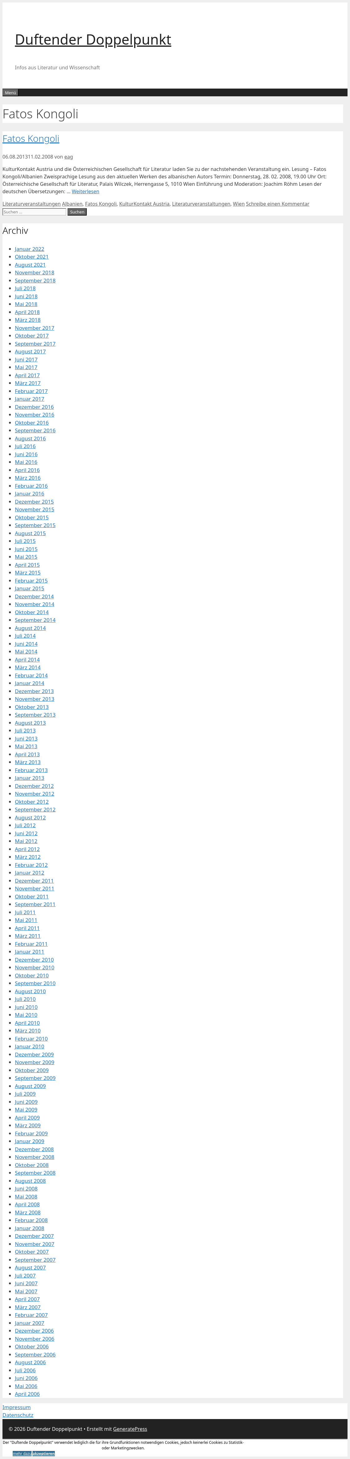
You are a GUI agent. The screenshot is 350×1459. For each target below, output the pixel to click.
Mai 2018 (26, 304)
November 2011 (34, 888)
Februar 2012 (31, 864)
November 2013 (34, 698)
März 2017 (28, 383)
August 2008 (30, 1180)
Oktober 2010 (32, 975)
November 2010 (34, 967)
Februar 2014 (31, 675)
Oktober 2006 (32, 1346)
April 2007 (27, 1299)
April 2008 (27, 1204)
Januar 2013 (29, 777)
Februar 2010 (31, 1038)
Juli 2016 (25, 446)
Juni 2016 (26, 454)
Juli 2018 (25, 288)
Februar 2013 (31, 770)
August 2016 (30, 438)
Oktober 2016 (32, 422)
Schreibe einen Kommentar (277, 203)
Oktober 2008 (32, 1165)
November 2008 (34, 1156)
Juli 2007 (25, 1275)
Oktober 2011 (32, 896)
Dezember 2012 (34, 785)
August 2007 (30, 1267)
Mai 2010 (26, 1014)
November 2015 (34, 509)
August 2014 (30, 627)
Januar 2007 (29, 1322)
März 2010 (28, 1030)
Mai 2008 (26, 1196)
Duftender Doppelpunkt (93, 39)
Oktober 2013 (32, 706)
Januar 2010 (29, 1046)
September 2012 (35, 809)
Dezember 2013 (34, 691)
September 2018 (35, 280)
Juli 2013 (25, 730)
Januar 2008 (29, 1228)
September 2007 (35, 1259)
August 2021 (30, 264)
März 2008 (28, 1212)
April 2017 (27, 375)
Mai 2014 (26, 651)
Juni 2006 (26, 1378)
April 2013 (27, 754)
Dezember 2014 (34, 596)
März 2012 (28, 856)
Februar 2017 (31, 391)
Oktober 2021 (32, 256)
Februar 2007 (31, 1314)
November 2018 (34, 272)
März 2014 (28, 667)
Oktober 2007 (32, 1251)
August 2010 (30, 991)
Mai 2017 (26, 367)
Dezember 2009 (34, 1054)
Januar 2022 (29, 248)
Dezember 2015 (34, 501)
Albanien (72, 203)
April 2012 (27, 849)
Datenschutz (17, 1414)
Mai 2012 (26, 841)
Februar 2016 (31, 485)
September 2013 (35, 714)
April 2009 (27, 1117)
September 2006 (35, 1354)
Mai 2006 (26, 1386)
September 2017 (35, 343)
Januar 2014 (29, 683)
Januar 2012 (29, 872)
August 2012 (30, 817)
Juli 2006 (25, 1370)
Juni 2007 (26, 1283)
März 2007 (28, 1307)
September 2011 (35, 904)
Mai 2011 (26, 920)
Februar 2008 (31, 1220)
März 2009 (28, 1125)
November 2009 (34, 1062)
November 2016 (34, 414)
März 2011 (28, 935)
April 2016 (27, 470)
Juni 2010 (26, 1007)
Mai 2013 (26, 746)
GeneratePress (130, 1429)
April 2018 (27, 312)
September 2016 (35, 430)
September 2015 (35, 525)
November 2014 (34, 604)
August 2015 (30, 533)
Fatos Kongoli (30, 138)
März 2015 (28, 572)
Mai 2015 (26, 556)
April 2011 (27, 928)
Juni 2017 (26, 359)
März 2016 (28, 477)
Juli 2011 (25, 912)
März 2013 (28, 762)
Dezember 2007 (34, 1235)
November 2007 (34, 1243)
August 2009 (30, 1086)
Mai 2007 (26, 1291)
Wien (239, 203)
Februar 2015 (31, 580)
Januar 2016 (29, 493)
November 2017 (34, 327)
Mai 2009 (26, 1109)
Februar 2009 (31, 1133)
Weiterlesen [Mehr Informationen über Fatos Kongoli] (85, 191)
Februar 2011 (31, 943)
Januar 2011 (29, 951)
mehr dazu (22, 1453)
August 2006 (30, 1362)
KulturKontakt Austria (144, 203)
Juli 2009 (25, 1093)
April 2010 (27, 1022)
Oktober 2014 (32, 612)
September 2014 (35, 619)
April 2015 (27, 564)
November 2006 (34, 1338)
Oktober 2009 (32, 1070)
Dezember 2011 (34, 880)
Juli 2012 (25, 825)
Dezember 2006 (34, 1330)
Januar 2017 (29, 398)
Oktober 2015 (32, 517)
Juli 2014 (25, 635)
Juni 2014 (26, 643)
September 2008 (35, 1172)
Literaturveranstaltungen (31, 203)
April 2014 (27, 659)
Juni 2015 (26, 549)
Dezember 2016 (34, 406)
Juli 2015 (25, 540)
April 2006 (27, 1393)
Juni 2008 (26, 1188)
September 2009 (35, 1077)
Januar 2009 (29, 1141)
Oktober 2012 (32, 801)
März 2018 (28, 319)
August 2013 (30, 722)
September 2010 (35, 983)
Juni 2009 (26, 1101)
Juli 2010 (25, 999)
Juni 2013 (26, 738)
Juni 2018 (26, 296)
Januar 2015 (29, 588)
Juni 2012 (26, 833)
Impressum (16, 1407)
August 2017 (30, 351)
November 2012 (34, 793)
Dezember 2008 (34, 1149)
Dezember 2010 (34, 959)
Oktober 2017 (32, 335)
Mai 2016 (26, 461)
